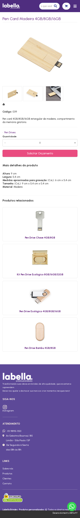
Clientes (7, 478)
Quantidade (10, 136)
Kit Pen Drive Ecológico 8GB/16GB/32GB (40, 274)
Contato (7, 483)
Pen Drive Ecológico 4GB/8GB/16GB (40, 311)
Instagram (8, 410)
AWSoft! (73, 513)
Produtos (7, 473)
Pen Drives (10, 132)
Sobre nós (8, 468)
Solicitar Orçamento (40, 153)
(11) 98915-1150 (14, 431)
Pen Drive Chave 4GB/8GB (40, 237)
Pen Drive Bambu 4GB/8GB (40, 348)
